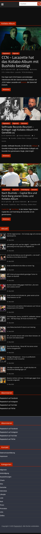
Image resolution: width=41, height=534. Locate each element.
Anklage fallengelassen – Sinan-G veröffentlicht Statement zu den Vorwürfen (21, 358)
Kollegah (29, 138)
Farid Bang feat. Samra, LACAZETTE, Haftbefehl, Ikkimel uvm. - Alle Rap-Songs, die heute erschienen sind (23, 318)
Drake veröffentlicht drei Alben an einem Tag (20, 266)
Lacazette (18, 72)
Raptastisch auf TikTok (7, 408)
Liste (1, 498)
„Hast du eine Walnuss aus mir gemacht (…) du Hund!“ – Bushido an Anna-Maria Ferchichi (24, 256)
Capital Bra (12, 204)
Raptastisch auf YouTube (8, 405)
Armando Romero (23, 69)
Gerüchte (34, 189)
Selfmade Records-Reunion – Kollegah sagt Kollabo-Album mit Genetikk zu (20, 129)
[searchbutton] (39, 4)
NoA (1, 501)
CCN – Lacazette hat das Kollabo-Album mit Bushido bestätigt (20, 61)
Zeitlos (2, 515)
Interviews (24, 123)
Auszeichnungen (5, 477)
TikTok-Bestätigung (27, 72)
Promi (2, 505)
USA (1, 512)
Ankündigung (25, 189)
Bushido (34, 69)
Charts (2, 480)
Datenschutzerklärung (7, 453)
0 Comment (32, 201)
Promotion (3, 508)
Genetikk (13, 138)
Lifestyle (3, 494)
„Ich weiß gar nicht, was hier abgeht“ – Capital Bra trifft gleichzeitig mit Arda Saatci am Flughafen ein (23, 245)
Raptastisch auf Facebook (9, 398)
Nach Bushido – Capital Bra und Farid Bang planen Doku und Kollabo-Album (19, 195)
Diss (1, 484)
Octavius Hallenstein (24, 135)
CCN (3, 72)
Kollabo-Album (9, 72)
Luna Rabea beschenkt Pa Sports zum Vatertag (21, 327)
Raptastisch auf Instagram (9, 402)
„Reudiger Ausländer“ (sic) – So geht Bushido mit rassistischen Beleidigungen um (21, 368)
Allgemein (16, 53)
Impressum (4, 456)
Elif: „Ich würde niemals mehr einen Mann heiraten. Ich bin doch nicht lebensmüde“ (23, 337)
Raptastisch (6, 53)
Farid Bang (23, 204)
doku (18, 204)
